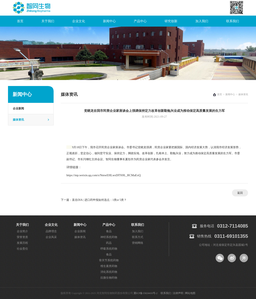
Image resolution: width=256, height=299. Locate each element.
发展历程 (22, 242)
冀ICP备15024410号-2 (145, 293)
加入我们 (201, 21)
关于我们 (47, 21)
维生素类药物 (108, 266)
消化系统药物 (108, 271)
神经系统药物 (108, 237)
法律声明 (178, 293)
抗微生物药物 (108, 277)
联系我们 (232, 21)
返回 (240, 192)
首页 (20, 21)
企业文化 (78, 21)
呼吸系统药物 (108, 248)
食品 (109, 231)
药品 (109, 242)
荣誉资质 (22, 237)
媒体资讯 (18, 119)
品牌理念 (51, 231)
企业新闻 (18, 108)
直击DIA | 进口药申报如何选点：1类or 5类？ (99, 199)
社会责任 (22, 248)
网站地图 (190, 293)
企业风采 (51, 237)
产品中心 (140, 21)
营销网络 (137, 242)
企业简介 (22, 231)
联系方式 (137, 237)
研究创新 (171, 21)
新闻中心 (109, 21)
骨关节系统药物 (109, 260)
